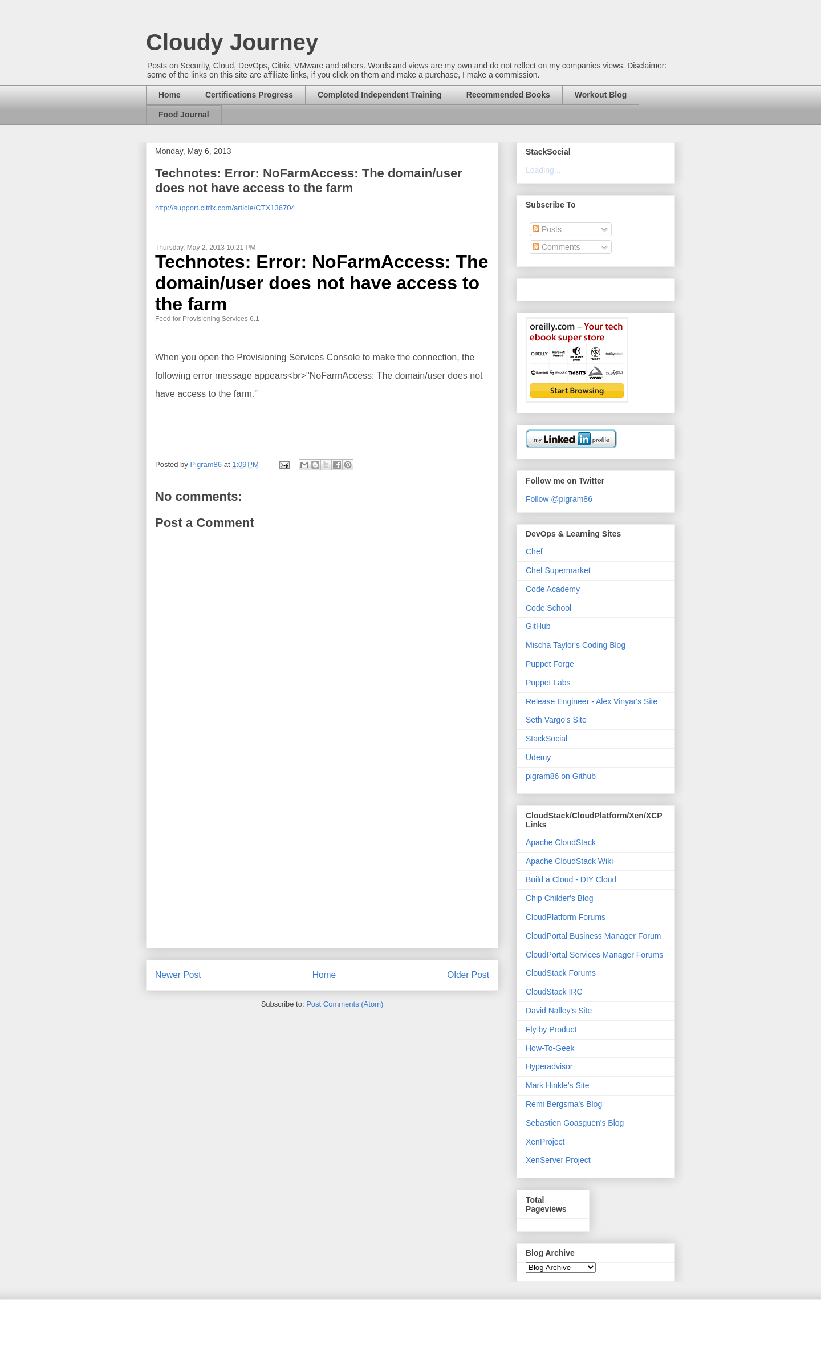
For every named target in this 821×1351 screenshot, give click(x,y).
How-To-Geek (550, 1048)
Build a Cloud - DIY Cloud (571, 879)
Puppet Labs (548, 682)
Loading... (543, 170)
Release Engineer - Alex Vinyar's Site (591, 701)
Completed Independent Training (380, 94)
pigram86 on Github (561, 776)
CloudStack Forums (561, 972)
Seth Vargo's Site (556, 719)
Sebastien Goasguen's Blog (575, 1122)
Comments (556, 246)
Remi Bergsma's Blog (564, 1104)
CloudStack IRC (554, 991)
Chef (534, 551)
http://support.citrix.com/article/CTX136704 (225, 208)
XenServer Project (558, 1160)
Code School (548, 607)
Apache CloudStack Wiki (569, 861)
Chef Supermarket (558, 570)
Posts (547, 229)
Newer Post (178, 975)
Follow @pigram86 (559, 499)
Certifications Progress (249, 94)
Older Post (468, 975)
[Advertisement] (322, 868)
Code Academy (553, 589)
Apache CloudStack (561, 842)
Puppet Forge (550, 663)
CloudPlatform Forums (565, 917)
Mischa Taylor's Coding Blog (575, 645)
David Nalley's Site (559, 1010)
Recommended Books (508, 94)
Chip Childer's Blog (560, 898)
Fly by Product (551, 1029)
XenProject (545, 1141)
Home (169, 94)
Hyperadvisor (549, 1066)
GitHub (538, 626)
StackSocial (546, 738)
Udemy (538, 757)
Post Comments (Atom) (344, 1004)
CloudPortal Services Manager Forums (594, 954)
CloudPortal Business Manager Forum (593, 935)
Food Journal (183, 114)
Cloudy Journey (232, 42)
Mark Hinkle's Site (558, 1085)
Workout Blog (601, 94)
